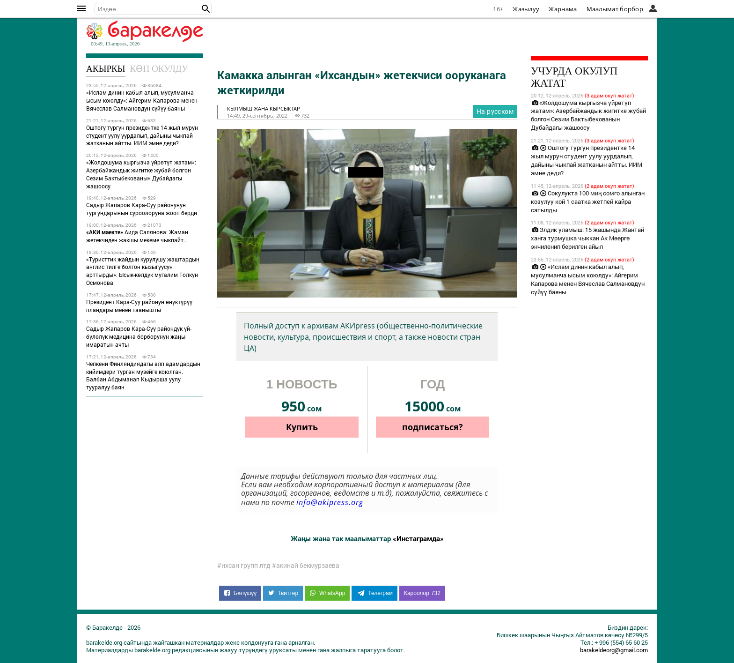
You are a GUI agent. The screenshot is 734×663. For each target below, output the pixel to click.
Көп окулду (159, 69)
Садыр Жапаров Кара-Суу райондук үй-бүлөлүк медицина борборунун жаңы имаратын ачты (138, 336)
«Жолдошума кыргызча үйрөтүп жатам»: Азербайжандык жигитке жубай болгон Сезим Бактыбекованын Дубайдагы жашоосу (141, 173)
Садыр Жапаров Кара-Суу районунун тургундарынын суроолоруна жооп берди (141, 208)
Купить (302, 426)
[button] (206, 9)
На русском (495, 111)
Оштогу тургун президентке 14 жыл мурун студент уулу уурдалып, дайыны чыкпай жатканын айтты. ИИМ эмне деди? (142, 135)
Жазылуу (526, 9)
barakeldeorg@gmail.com (614, 650)
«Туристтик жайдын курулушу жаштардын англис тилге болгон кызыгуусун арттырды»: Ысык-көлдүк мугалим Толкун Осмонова (142, 270)
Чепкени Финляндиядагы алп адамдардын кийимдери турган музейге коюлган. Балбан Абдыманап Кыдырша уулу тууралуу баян (143, 375)
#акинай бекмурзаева (305, 565)
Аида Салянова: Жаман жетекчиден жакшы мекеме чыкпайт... (137, 236)
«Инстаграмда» (418, 538)
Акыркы (105, 69)
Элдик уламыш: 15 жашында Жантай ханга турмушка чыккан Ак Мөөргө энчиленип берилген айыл (587, 238)
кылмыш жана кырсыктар (263, 108)
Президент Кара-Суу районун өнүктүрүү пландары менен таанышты (139, 305)
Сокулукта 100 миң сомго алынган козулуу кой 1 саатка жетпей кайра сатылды (588, 201)
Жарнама (563, 9)
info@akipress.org (329, 502)
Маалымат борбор (615, 9)
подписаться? (432, 426)
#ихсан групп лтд (244, 565)
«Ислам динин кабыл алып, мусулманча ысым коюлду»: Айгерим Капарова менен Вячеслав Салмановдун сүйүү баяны (142, 100)
